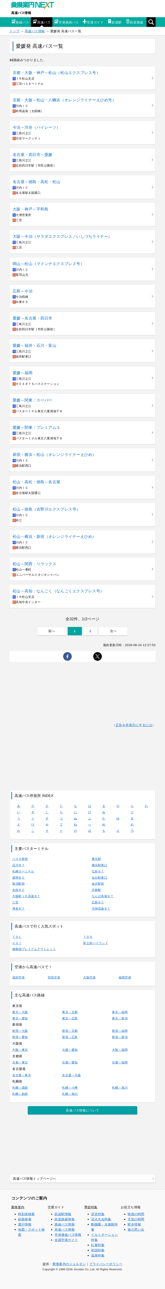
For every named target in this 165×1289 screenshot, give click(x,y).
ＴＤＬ (17, 937)
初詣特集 (97, 1250)
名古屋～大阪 (71, 1075)
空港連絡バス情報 (68, 1235)
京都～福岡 (120, 1062)
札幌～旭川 (120, 1087)
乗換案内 (17, 1207)
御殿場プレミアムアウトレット (34, 949)
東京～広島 (70, 1018)
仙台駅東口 (99, 877)
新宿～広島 (70, 1037)
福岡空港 (125, 977)
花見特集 (97, 1214)
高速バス (41, 21)
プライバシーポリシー (105, 1264)
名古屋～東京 (21, 1075)
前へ (51, 631)
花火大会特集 (101, 1219)
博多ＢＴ (18, 908)
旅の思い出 (136, 1229)
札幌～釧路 (20, 1094)
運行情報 (24, 1224)
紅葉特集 (97, 1245)
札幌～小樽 (70, 1087)
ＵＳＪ (17, 943)
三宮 (15, 902)
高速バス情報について (82, 1110)
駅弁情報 (134, 1224)
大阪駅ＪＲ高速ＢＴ (26, 896)
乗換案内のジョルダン (69, 1264)
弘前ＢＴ (98, 871)
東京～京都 (70, 1012)
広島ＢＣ (98, 902)
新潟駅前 (18, 883)
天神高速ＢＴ (101, 908)
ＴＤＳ (88, 937)
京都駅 (96, 890)
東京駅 (96, 859)
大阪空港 (89, 977)
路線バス (20, 21)
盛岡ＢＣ (18, 877)
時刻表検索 (26, 1214)
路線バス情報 (65, 1224)
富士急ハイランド (95, 943)
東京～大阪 (20, 1012)
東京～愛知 (20, 1018)
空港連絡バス (66, 21)
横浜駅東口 (99, 865)
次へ (113, 631)
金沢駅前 (98, 883)
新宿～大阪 (20, 1031)
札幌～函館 (20, 1087)
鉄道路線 (134, 21)
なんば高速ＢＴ (103, 896)
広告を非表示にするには (134, 725)
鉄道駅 (114, 21)
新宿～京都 (70, 1031)
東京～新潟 (120, 1018)
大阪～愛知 (70, 1049)
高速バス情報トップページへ (34, 1178)
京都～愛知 (70, 1062)
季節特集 (91, 1207)
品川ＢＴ (18, 865)
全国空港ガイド (66, 1240)
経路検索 (24, 1219)
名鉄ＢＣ (18, 890)
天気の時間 (136, 1219)
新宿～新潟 (120, 1037)
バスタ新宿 (20, 859)
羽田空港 (54, 977)
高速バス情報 (21, 13)
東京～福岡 (120, 1012)
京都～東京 (20, 1062)
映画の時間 (136, 1214)
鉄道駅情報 (63, 1214)
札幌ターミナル (23, 871)
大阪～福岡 (120, 1049)
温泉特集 (97, 1255)
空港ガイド (93, 21)
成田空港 (18, 977)
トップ (14, 31)
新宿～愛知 (20, 1037)
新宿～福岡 (120, 1031)
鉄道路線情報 (65, 1219)
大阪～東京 (20, 1049)
